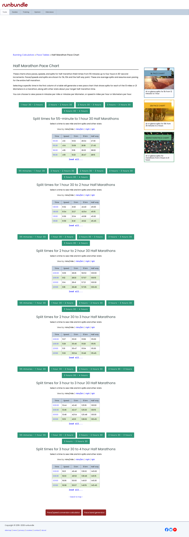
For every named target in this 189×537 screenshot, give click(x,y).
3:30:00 (56, 471)
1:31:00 (55, 216)
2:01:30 (55, 287)
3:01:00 (55, 414)
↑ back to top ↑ (76, 496)
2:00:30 (56, 278)
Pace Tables (43, 54)
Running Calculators (23, 54)
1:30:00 (55, 207)
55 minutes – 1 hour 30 (32, 170)
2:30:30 (56, 344)
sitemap (8, 530)
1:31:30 (55, 221)
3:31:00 (55, 480)
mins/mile (69, 129)
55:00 (55, 141)
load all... (76, 159)
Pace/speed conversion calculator (63, 512)
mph (87, 129)
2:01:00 (55, 282)
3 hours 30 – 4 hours (76, 111)
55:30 (55, 145)
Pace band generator (94, 512)
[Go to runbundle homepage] (15, 6)
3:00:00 (56, 405)
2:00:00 (56, 273)
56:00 (55, 150)
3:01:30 (55, 419)
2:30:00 (56, 339)
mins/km (79, 129)
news (15, 530)
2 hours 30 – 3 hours (89, 104)
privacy (21, 530)
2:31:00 (55, 348)
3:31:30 (55, 485)
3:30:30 (56, 476)
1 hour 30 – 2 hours (32, 104)
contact (37, 530)
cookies (29, 530)
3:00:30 (56, 410)
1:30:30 (55, 211)
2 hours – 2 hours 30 (60, 104)
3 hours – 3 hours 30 (119, 104)
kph (93, 129)
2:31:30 (55, 353)
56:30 (55, 155)
